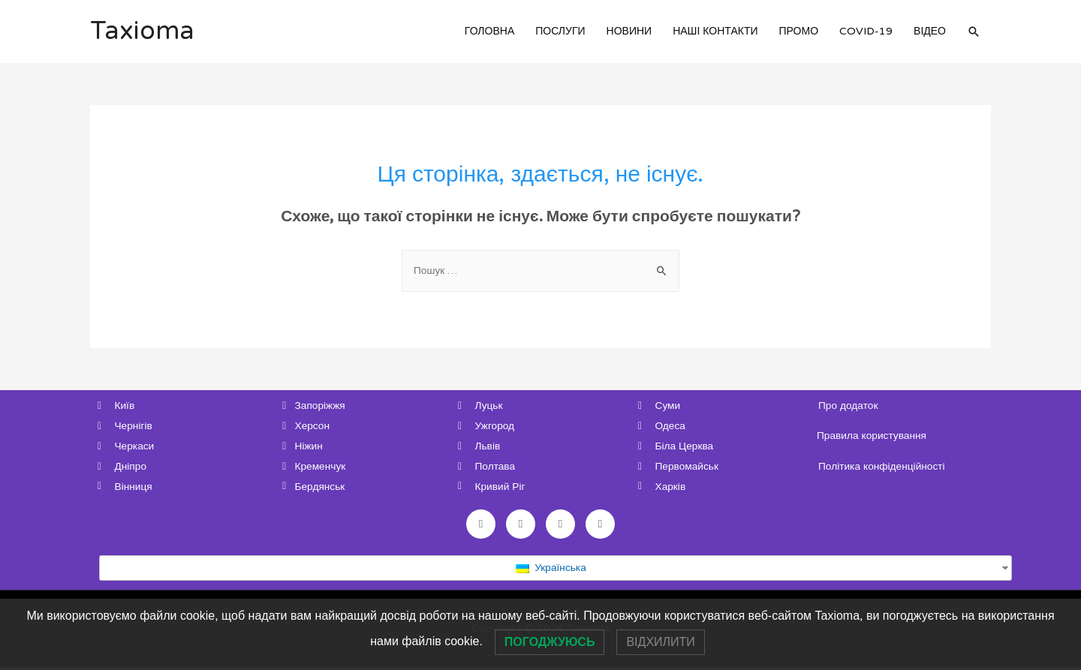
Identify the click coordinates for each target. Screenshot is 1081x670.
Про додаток (848, 405)
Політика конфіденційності (882, 466)
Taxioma (142, 31)
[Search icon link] (973, 31)
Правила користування (873, 436)
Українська (550, 569)
